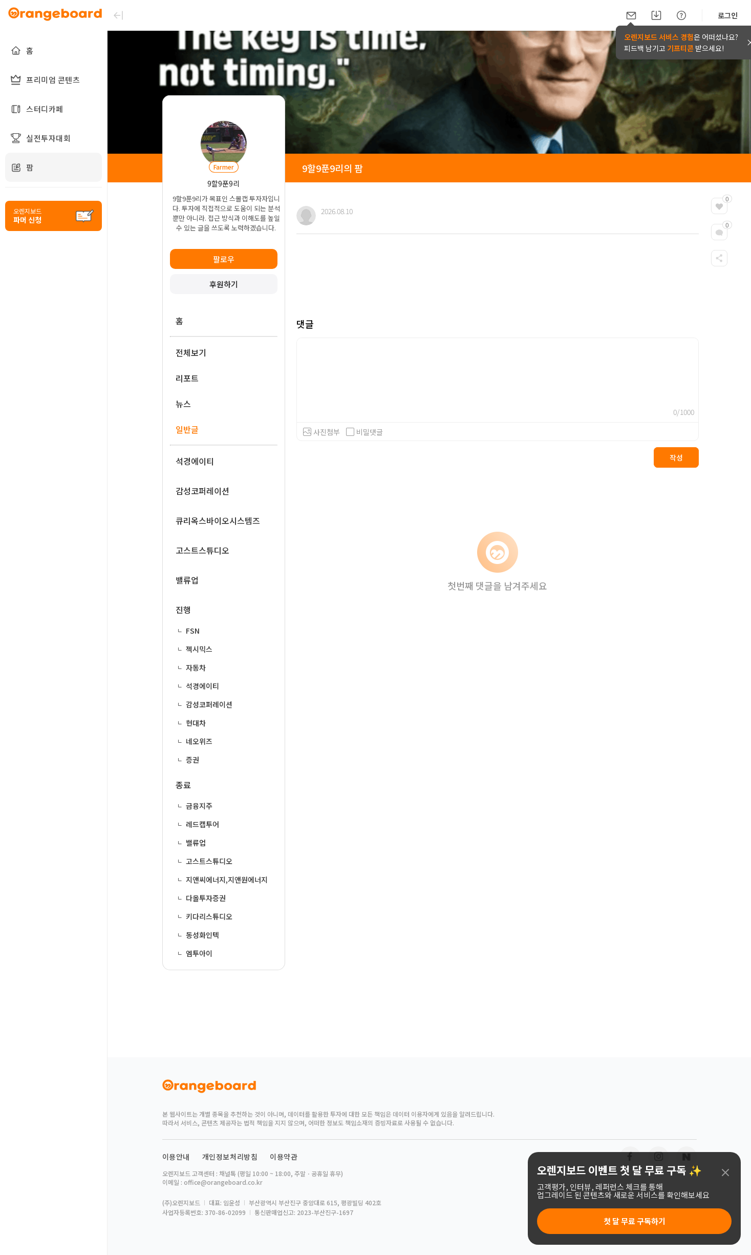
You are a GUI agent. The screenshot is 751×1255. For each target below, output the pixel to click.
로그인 (728, 15)
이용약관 (283, 1157)
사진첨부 (326, 432)
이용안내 (176, 1157)
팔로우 (223, 259)
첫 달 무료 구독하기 (635, 1221)
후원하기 (223, 284)
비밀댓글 (364, 432)
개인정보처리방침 (230, 1157)
